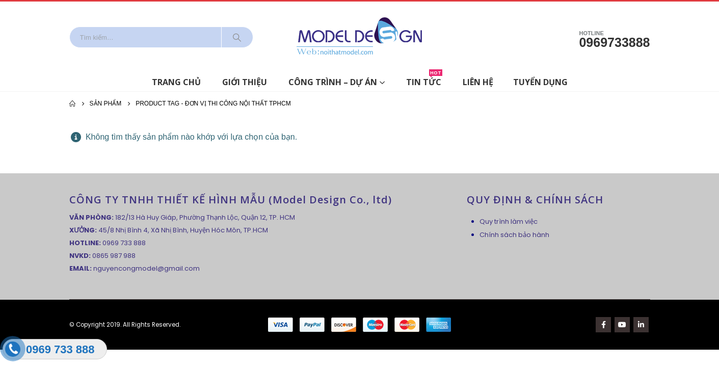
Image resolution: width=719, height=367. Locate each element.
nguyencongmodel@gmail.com (146, 268)
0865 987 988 (114, 255)
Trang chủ (176, 82)
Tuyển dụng (540, 82)
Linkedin (641, 324)
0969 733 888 (124, 243)
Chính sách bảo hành (514, 235)
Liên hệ (478, 82)
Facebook (603, 324)
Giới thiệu (244, 82)
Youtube (622, 324)
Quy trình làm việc (509, 221)
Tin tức (424, 80)
